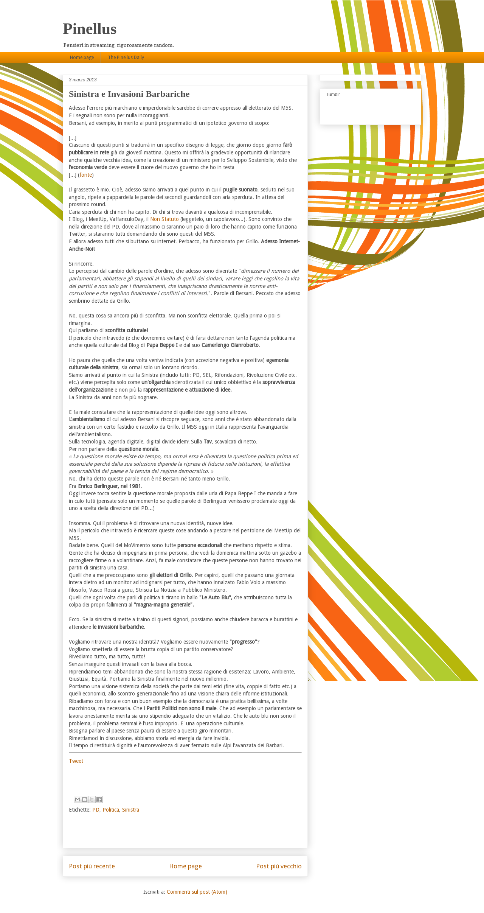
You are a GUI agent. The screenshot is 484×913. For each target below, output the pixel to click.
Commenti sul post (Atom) (197, 892)
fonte (85, 175)
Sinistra (130, 810)
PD (95, 810)
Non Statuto (164, 219)
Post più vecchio (279, 866)
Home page (82, 57)
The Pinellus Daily (126, 57)
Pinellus (89, 28)
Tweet (76, 761)
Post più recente (92, 866)
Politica (110, 810)
